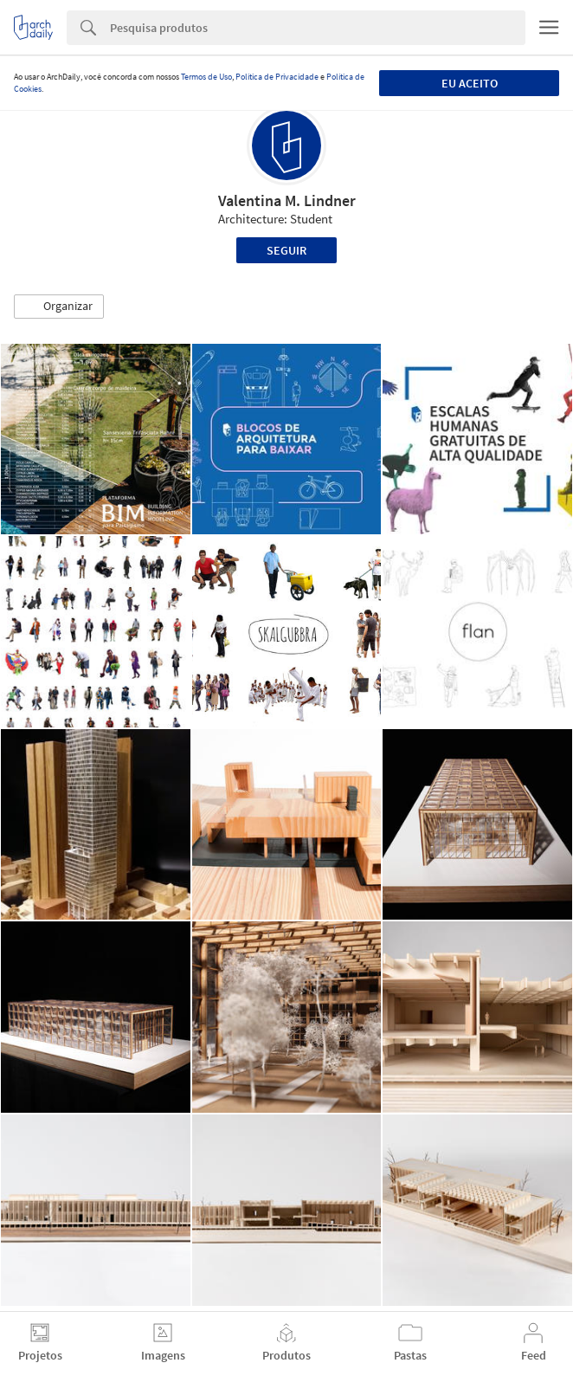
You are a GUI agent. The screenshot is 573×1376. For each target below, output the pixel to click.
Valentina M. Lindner (287, 200)
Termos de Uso (206, 76)
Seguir (286, 250)
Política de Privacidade (277, 76)
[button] (59, 306)
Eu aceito (469, 83)
